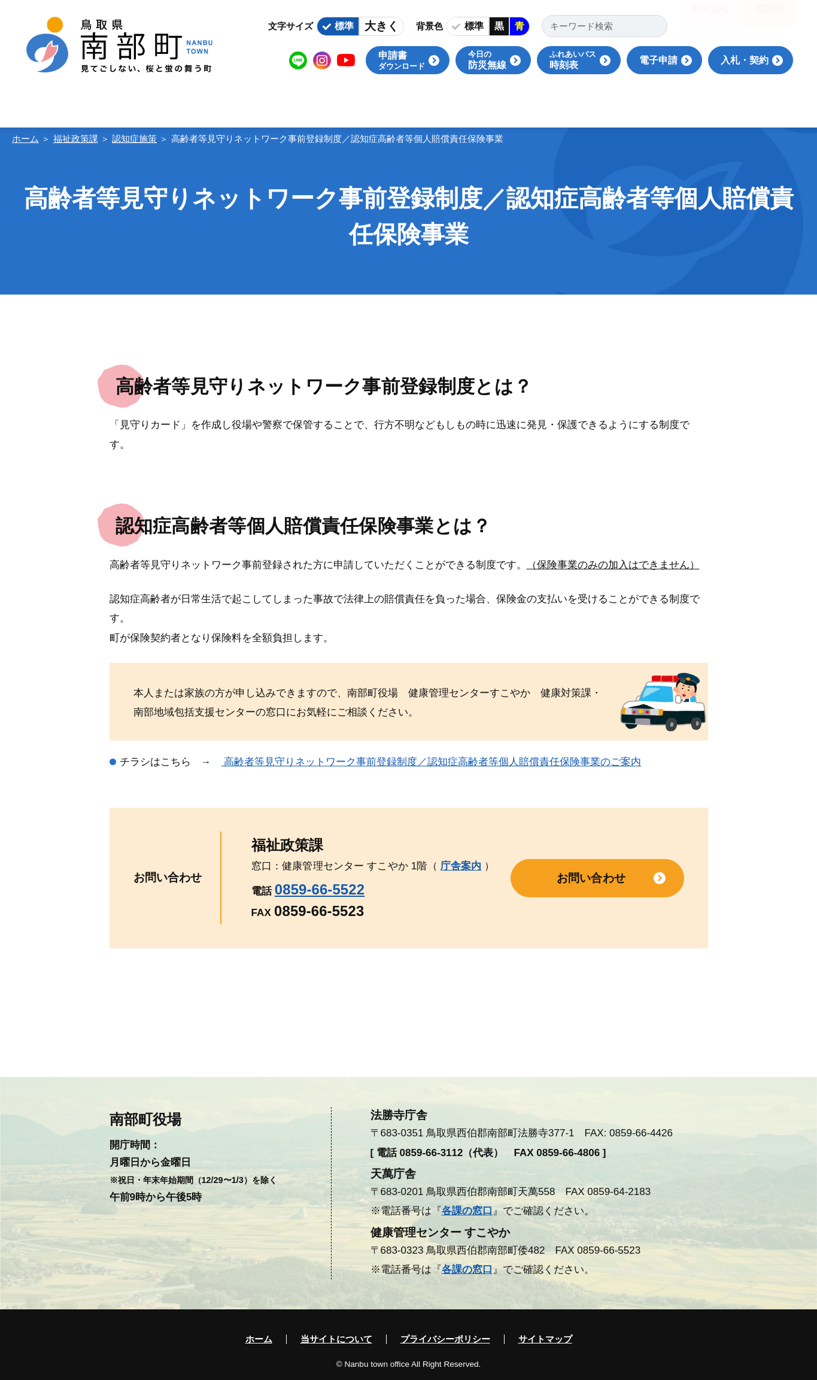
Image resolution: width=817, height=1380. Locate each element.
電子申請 (658, 60)
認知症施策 (134, 139)
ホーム (25, 139)
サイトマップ (545, 1339)
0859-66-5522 (320, 889)
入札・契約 (745, 60)
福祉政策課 (75, 139)
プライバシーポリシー (445, 1339)
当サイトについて (336, 1339)
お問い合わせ (591, 877)
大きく (382, 26)
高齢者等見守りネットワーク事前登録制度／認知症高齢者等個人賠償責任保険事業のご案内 (431, 762)
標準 (344, 26)
